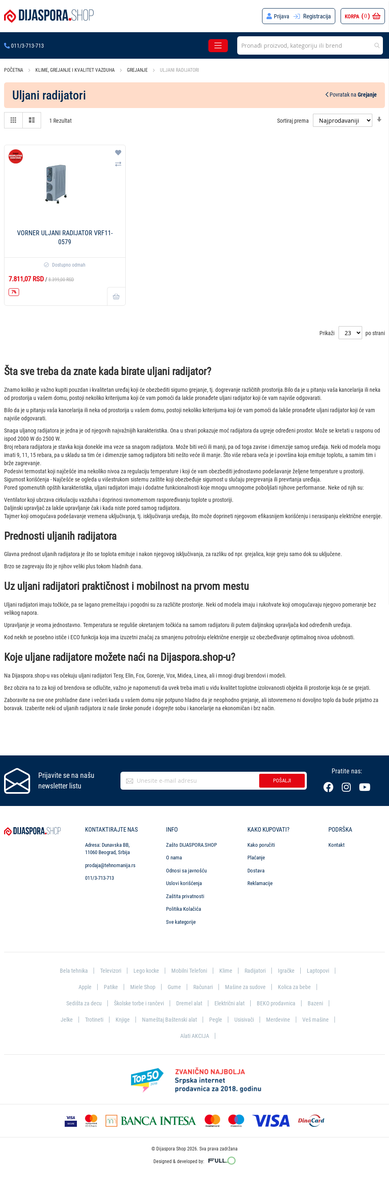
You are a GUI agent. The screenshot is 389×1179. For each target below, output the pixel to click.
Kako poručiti (261, 842)
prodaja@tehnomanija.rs (110, 862)
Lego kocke (163, 967)
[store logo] (49, 16)
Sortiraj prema (293, 120)
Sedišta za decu (143, 1001)
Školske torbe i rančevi (201, 1001)
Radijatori (275, 967)
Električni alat (294, 1001)
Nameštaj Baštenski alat (264, 1018)
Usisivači (135, 1035)
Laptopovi (92, 984)
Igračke (307, 967)
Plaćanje (256, 855)
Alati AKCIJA (249, 1035)
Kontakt (336, 842)
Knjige (216, 1018)
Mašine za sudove (287, 984)
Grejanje (138, 70)
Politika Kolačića (183, 906)
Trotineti (187, 1018)
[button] (118, 153)
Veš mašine (208, 1035)
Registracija (317, 16)
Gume (214, 984)
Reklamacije (260, 881)
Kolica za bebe (96, 1001)
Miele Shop (182, 984)
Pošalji (282, 778)
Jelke (159, 1018)
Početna (14, 70)
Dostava (255, 868)
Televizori (125, 967)
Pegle (310, 1018)
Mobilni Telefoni (207, 967)
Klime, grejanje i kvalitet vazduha (75, 70)
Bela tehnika (87, 967)
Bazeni (132, 1018)
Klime (244, 967)
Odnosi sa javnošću (186, 868)
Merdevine (170, 1035)
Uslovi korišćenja (184, 881)
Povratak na (351, 94)
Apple (123, 984)
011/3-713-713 (24, 45)
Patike (149, 984)
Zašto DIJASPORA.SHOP (191, 842)
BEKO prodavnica (92, 1018)
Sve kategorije (181, 919)
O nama (174, 855)
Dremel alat (253, 1001)
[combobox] (310, 45)
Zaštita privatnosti (185, 893)
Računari (243, 984)
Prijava (281, 16)
